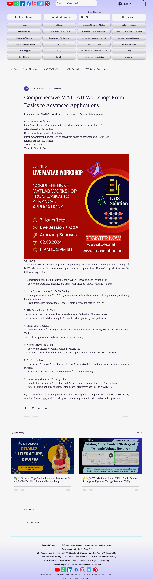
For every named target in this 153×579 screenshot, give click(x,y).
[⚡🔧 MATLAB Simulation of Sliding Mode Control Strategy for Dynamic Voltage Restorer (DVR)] (110, 455)
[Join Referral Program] (60, 17)
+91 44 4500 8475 (85, 549)
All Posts (14, 69)
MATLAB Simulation (52, 69)
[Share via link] (46, 408)
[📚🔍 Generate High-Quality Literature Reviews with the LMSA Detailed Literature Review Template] (42, 455)
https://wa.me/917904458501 (64, 553)
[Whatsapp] (16, 3)
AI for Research (73, 69)
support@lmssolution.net (66, 545)
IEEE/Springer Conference (95, 69)
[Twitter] (41, 3)
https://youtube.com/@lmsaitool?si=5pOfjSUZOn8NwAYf (84, 561)
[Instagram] (35, 3)
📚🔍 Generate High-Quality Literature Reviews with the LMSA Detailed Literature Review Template (42, 480)
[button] (143, 3)
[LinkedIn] (22, 3)
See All (139, 432)
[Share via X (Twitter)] (32, 408)
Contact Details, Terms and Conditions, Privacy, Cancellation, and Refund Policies (76, 574)
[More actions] (127, 88)
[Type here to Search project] (71, 3)
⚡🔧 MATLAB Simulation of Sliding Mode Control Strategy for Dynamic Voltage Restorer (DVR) (109, 480)
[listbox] (94, 17)
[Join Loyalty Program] (24, 17)
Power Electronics (30, 69)
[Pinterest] (47, 3)
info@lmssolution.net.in (101, 545)
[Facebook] (29, 3)
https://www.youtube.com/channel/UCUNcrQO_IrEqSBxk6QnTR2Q (87, 557)
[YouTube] (10, 3)
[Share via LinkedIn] (39, 408)
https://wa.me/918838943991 (103, 553)
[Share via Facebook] (25, 408)
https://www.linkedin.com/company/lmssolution (81, 565)
